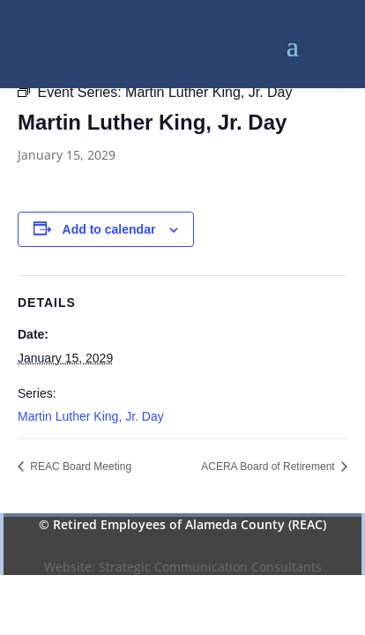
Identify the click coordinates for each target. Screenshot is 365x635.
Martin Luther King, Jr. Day (91, 416)
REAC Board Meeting (79, 466)
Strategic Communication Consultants (210, 566)
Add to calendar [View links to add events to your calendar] (109, 229)
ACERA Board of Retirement (269, 466)
